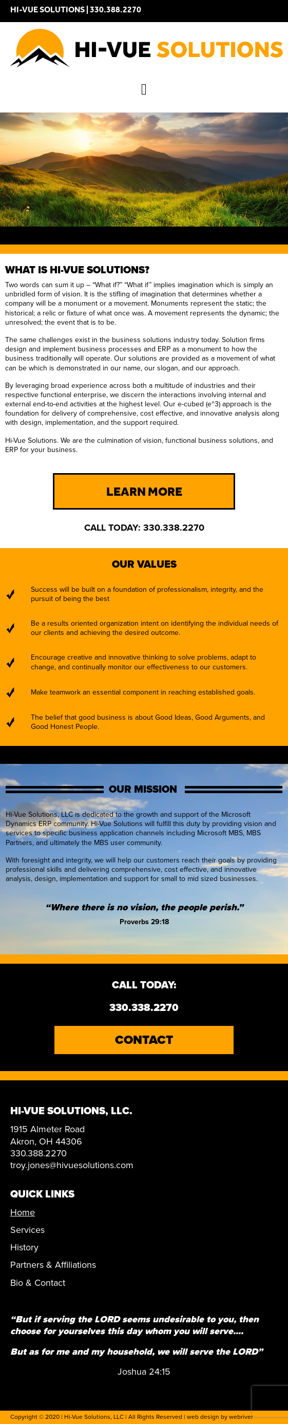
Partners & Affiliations (53, 1264)
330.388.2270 (115, 11)
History (24, 1247)
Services (27, 1229)
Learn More (144, 494)
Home (22, 1212)
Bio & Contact (37, 1282)
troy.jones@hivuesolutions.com (71, 1165)
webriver (241, 1416)
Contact (144, 1040)
